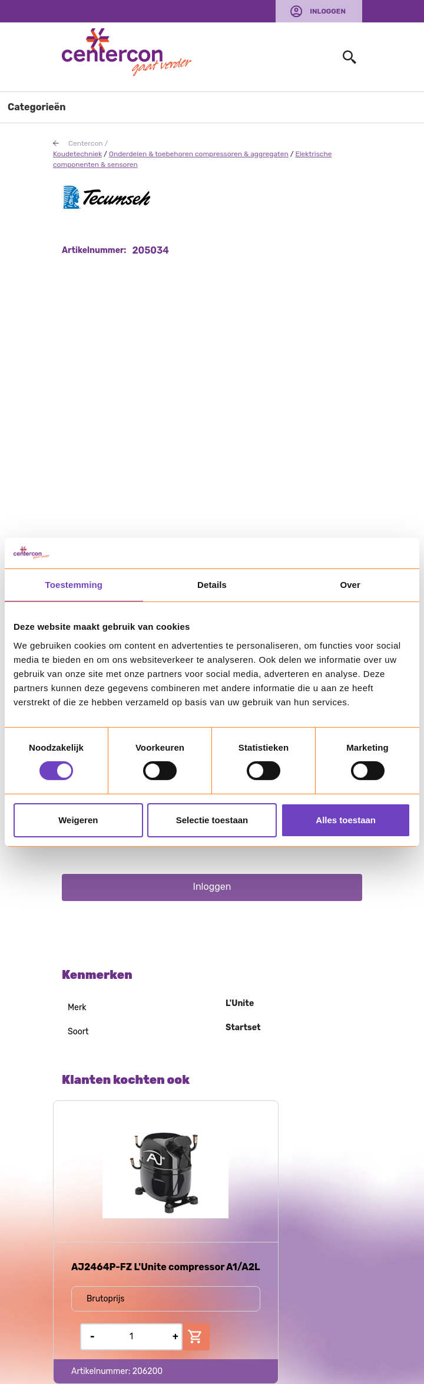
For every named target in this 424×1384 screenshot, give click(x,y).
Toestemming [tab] (74, 585)
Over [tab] (350, 585)
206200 (147, 1371)
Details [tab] (212, 585)
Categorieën (37, 107)
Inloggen (328, 11)
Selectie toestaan (212, 820)
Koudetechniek (77, 154)
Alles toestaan (346, 820)
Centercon (85, 143)
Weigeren (78, 820)
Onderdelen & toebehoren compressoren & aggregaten (199, 154)
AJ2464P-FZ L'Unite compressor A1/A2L (165, 1267)
